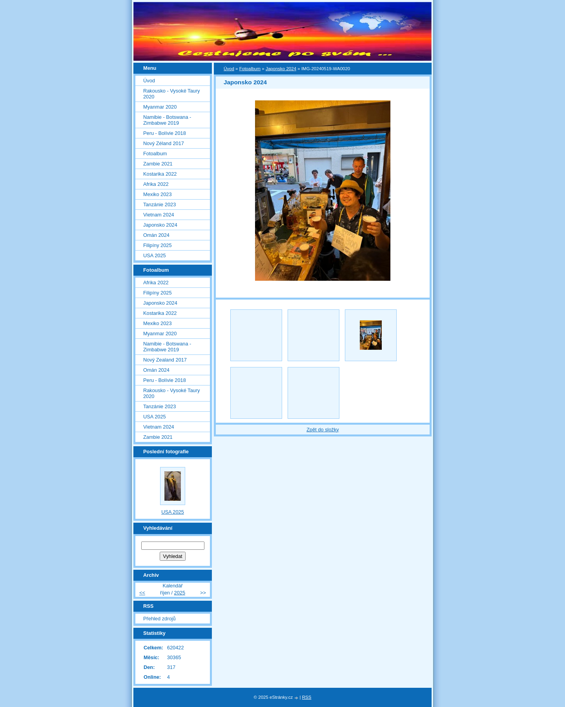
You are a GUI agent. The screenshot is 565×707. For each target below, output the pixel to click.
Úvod (229, 68)
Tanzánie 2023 (159, 204)
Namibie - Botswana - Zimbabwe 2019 (167, 120)
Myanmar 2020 (160, 107)
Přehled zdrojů (159, 619)
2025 (179, 593)
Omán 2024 (156, 235)
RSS (307, 697)
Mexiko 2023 (157, 194)
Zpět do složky (322, 430)
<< (142, 593)
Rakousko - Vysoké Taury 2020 (171, 94)
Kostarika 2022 (160, 174)
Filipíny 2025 (157, 245)
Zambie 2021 (158, 164)
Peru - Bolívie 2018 (164, 133)
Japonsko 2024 (281, 68)
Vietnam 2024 (158, 215)
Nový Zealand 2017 (165, 360)
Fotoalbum (250, 68)
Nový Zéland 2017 (163, 143)
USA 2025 (154, 255)
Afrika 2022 (156, 184)
